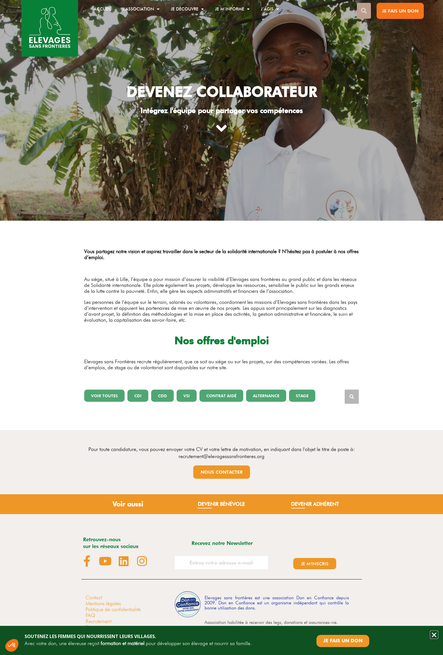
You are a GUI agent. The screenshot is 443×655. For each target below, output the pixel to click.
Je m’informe (232, 9)
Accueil (102, 9)
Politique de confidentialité (113, 609)
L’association (141, 9)
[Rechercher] (352, 397)
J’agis (270, 9)
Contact (94, 597)
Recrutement (98, 621)
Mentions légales (103, 603)
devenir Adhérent (315, 504)
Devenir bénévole (221, 504)
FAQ (90, 615)
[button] (104, 396)
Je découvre (187, 9)
